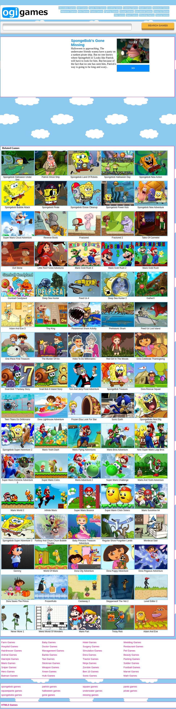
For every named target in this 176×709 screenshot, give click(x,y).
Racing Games (162, 15)
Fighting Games (111, 11)
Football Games (131, 667)
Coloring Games (130, 8)
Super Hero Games (97, 8)
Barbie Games (49, 654)
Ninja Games (89, 663)
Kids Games (83, 11)
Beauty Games (131, 654)
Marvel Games (131, 671)
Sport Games (132, 15)
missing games (91, 695)
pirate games (130, 690)
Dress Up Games (161, 11)
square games (90, 686)
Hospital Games (9, 646)
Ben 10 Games (91, 671)
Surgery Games (91, 646)
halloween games (51, 690)
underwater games (92, 690)
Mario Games (8, 663)
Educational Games (143, 11)
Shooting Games (146, 15)
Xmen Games (49, 671)
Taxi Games (48, 659)
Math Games (130, 675)
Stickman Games (51, 663)
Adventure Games (161, 8)
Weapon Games (50, 667)
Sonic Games (90, 675)
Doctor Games (49, 646)
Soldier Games (131, 663)
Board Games (145, 8)
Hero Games (8, 671)
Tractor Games (90, 659)
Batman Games (9, 675)
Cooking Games (115, 8)
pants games (130, 686)
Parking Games (131, 659)
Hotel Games (90, 642)
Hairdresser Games (11, 650)
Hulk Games (48, 675)
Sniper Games (8, 667)
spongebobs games (11, 695)
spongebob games (11, 686)
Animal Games (9, 654)
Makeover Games (69, 11)
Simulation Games (92, 650)
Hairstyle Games (10, 659)
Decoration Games (67, 8)
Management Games (53, 650)
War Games (119, 15)
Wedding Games (132, 642)
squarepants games (11, 690)
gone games (48, 695)
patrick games (49, 686)
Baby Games (49, 642)
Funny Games (96, 11)
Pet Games (129, 650)
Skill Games (82, 8)
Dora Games (89, 654)
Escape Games (126, 11)
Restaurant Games (133, 646)
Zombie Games (91, 667)
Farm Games (8, 642)
